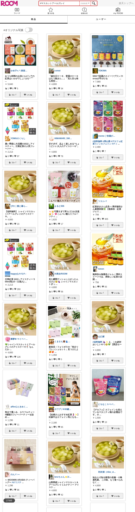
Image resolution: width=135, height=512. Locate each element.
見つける (51, 10)
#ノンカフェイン (103, 144)
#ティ (114, 144)
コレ (14, 95)
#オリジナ (16, 482)
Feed (17, 10)
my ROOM (118, 10)
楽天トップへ (126, 3)
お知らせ (84, 10)
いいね (29, 95)
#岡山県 (106, 141)
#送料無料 (97, 141)
